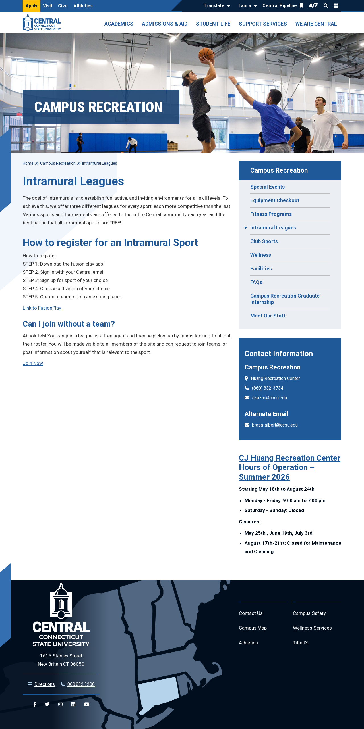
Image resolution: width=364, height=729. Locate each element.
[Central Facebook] (34, 704)
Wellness (260, 255)
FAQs (256, 282)
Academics (118, 24)
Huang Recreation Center (275, 378)
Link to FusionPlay (42, 308)
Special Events (267, 187)
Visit (47, 6)
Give (63, 6)
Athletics (83, 6)
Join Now (33, 363)
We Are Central (316, 24)
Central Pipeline (279, 5)
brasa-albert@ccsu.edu (275, 425)
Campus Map (254, 629)
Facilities (261, 268)
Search (326, 5)
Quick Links (336, 5)
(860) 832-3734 (267, 388)
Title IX (301, 644)
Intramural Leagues (273, 228)
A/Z (313, 5)
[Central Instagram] (60, 704)
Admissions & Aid (164, 24)
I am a (245, 5)
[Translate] (215, 6)
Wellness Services (314, 629)
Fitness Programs (271, 214)
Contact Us (251, 614)
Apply (31, 6)
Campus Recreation (279, 170)
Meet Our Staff (268, 316)
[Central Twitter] (47, 704)
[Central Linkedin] (73, 704)
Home (28, 163)
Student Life (213, 24)
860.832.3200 (81, 684)
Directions (44, 684)
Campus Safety (310, 614)
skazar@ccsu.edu (269, 397)
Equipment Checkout (274, 200)
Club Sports (264, 241)
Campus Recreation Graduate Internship (285, 299)
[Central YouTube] (86, 704)
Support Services (263, 24)
